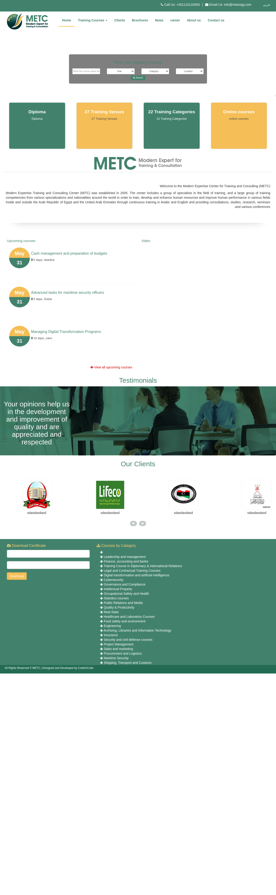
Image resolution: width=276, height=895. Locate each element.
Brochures (140, 20)
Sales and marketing (118, 649)
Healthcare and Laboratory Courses (129, 616)
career (175, 20)
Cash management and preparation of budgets (69, 253)
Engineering (112, 626)
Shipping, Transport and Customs (128, 663)
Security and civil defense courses (128, 639)
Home (66, 20)
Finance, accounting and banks (126, 561)
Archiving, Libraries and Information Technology (137, 630)
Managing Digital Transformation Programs (66, 332)
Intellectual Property (118, 589)
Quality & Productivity (119, 607)
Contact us (216, 20)
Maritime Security (116, 658)
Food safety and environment (124, 621)
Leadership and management (125, 557)
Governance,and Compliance (124, 584)
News (159, 20)
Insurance (111, 635)
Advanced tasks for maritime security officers (67, 292)
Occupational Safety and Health (126, 593)
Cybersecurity (114, 580)
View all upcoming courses (111, 367)
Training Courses (92, 20)
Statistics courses (116, 598)
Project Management (118, 644)
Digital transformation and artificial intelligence (136, 575)
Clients (119, 20)
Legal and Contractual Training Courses (132, 570)
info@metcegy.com (237, 4)
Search (138, 77)
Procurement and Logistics (123, 653)
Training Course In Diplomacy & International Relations (143, 566)
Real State (111, 612)
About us (194, 20)
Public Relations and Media (123, 603)
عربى (266, 4)
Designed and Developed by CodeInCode (68, 668)
